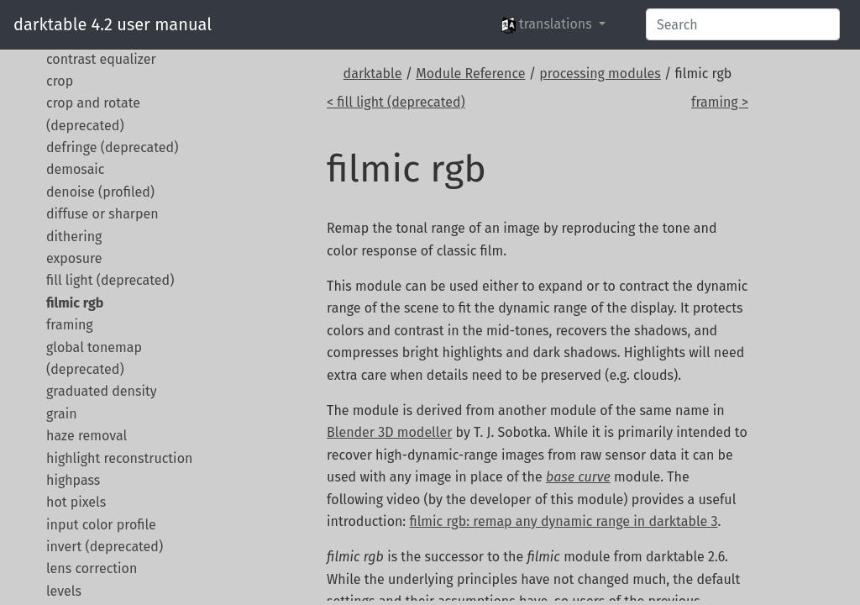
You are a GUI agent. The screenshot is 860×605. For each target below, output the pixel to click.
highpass (73, 480)
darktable (372, 74)
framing (69, 325)
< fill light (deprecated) (396, 102)
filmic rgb (74, 303)
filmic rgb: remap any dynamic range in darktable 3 (563, 521)
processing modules (600, 74)
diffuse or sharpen (102, 214)
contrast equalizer (101, 59)
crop (59, 81)
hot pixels (76, 502)
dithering (74, 237)
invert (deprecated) (104, 547)
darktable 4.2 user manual (112, 24)
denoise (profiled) (100, 192)
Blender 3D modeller (389, 432)
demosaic (75, 169)
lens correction (91, 568)
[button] (553, 24)
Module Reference (470, 74)
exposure (74, 258)
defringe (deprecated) (112, 147)
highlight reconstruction (119, 458)
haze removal (86, 436)
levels (63, 591)
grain (61, 414)
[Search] (743, 24)
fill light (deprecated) (110, 280)
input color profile (101, 525)
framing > (719, 102)
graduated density (101, 391)
